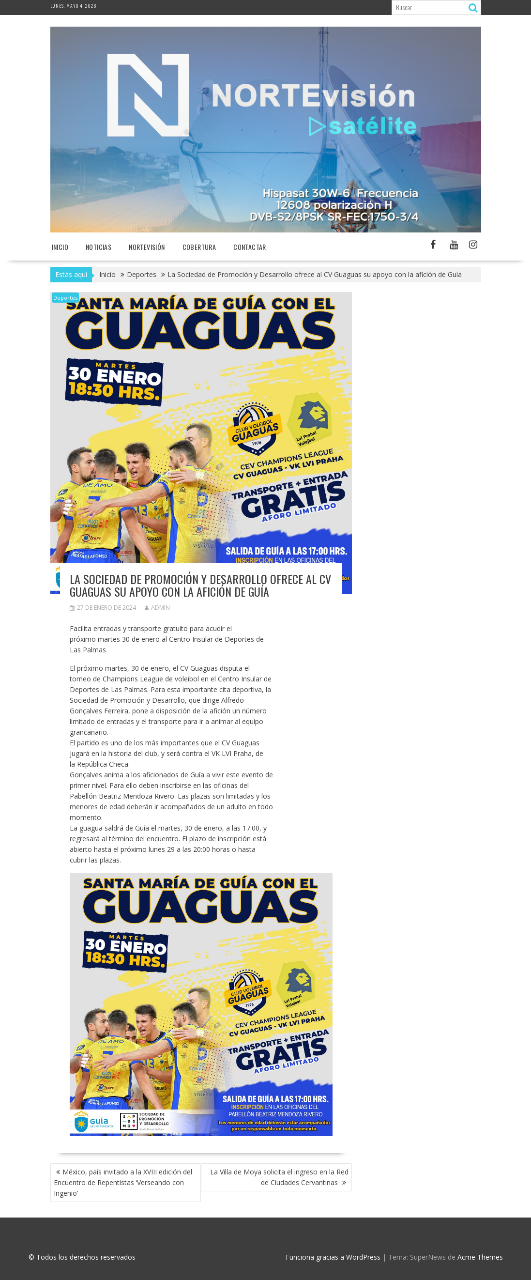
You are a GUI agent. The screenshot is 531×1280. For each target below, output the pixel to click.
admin (157, 607)
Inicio (60, 247)
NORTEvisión (147, 247)
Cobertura (199, 247)
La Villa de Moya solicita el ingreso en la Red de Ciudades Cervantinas (279, 1177)
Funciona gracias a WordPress (333, 1257)
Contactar (249, 247)
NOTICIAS (98, 247)
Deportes (65, 297)
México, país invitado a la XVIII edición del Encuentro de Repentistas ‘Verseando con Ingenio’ (123, 1182)
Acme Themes (480, 1257)
